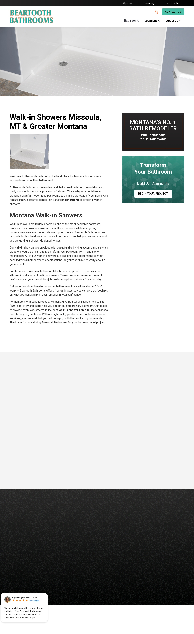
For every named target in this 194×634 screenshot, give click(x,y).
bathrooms (72, 200)
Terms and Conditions (169, 593)
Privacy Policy (145, 593)
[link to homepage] (31, 16)
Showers (66, 579)
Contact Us (173, 11)
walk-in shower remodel (74, 310)
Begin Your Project (153, 193)
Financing (149, 3)
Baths (51, 579)
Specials (128, 3)
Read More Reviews (97, 475)
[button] (132, 21)
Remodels (104, 579)
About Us (121, 579)
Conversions (84, 579)
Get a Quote (172, 3)
